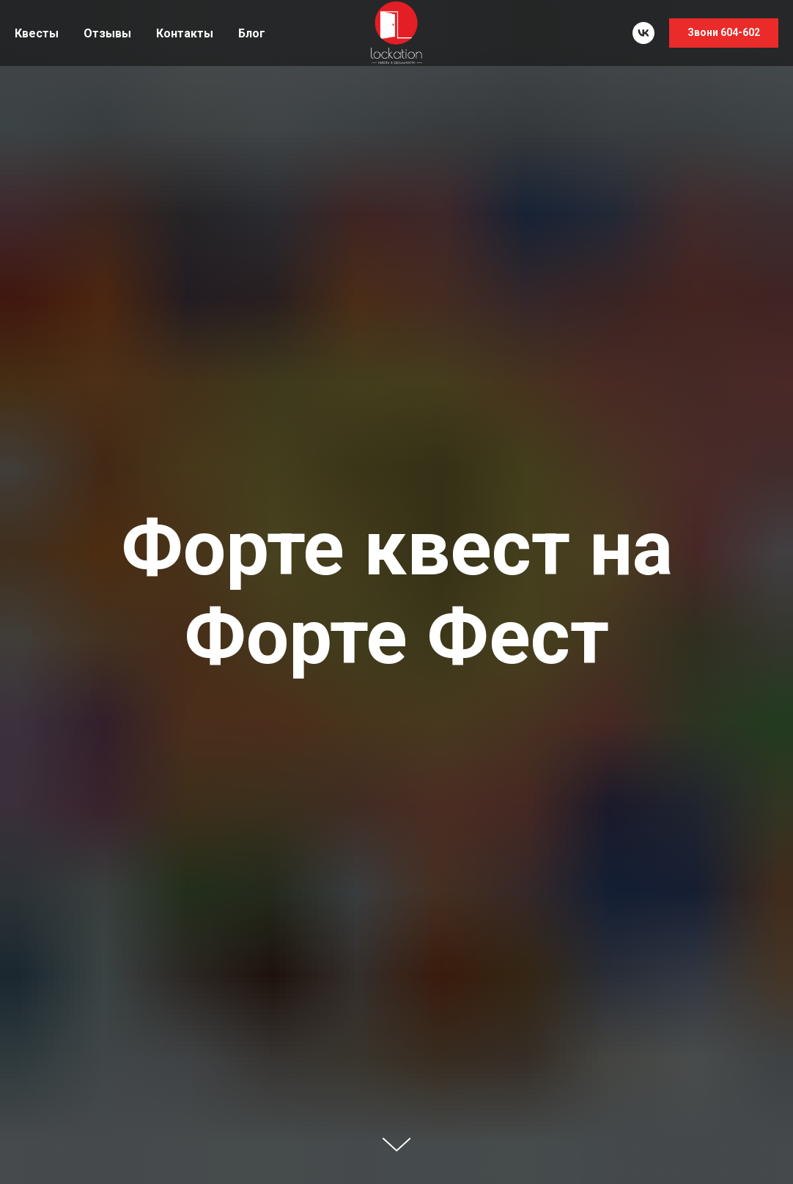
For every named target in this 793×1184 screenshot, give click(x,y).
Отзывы (107, 33)
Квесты (37, 33)
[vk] (643, 33)
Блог (251, 33)
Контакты (184, 33)
